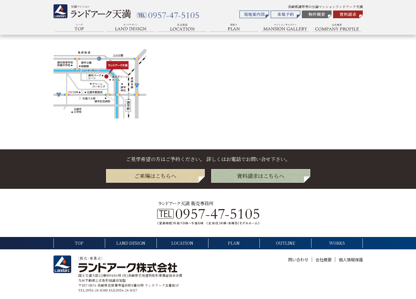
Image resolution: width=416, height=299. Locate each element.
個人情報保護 (351, 260)
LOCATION (182, 243)
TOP (79, 243)
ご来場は (155, 176)
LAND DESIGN (130, 243)
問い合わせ (298, 260)
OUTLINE (285, 243)
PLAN (234, 243)
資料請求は (260, 176)
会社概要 (323, 260)
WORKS (337, 243)
